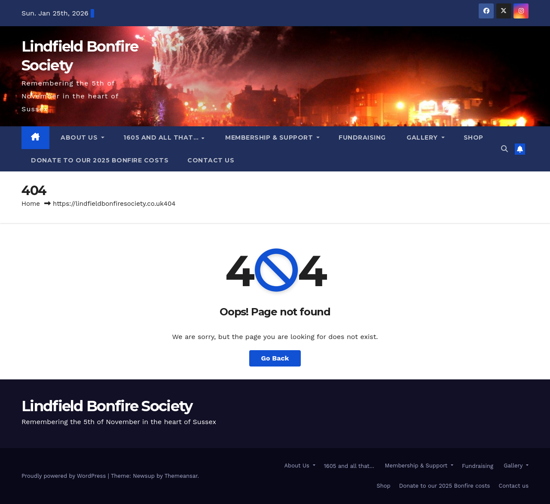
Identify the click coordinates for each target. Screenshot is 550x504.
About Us (79, 137)
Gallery (422, 137)
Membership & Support (269, 137)
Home (30, 204)
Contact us (210, 160)
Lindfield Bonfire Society (106, 406)
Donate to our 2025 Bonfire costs (99, 160)
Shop (473, 137)
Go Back (275, 358)
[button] (504, 149)
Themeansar (181, 476)
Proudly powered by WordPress (64, 476)
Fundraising (362, 137)
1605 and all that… (162, 137)
